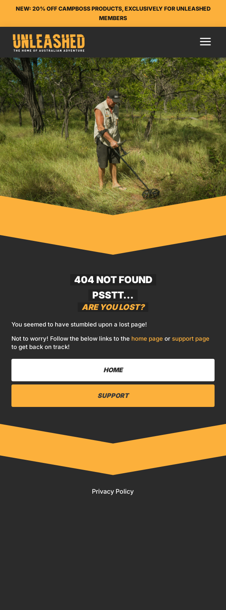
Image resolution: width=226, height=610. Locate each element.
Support (113, 395)
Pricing (42, 600)
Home (37, 566)
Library (43, 583)
